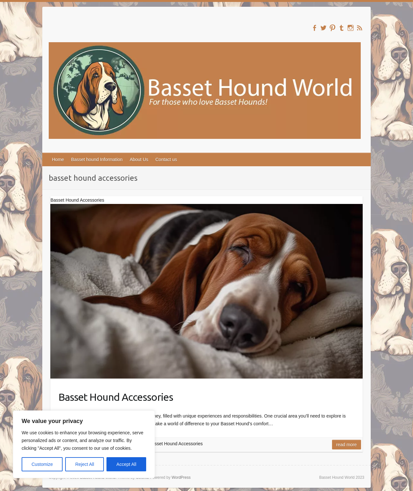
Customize (42, 464)
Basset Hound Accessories (115, 397)
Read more (346, 444)
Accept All (126, 464)
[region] (84, 444)
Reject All (84, 464)
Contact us (166, 159)
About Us (139, 159)
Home (58, 159)
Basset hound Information (97, 159)
